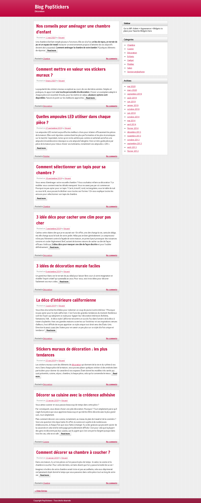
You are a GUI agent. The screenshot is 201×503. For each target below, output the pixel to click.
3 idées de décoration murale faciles (68, 266)
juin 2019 (131, 101)
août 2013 (132, 147)
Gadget (130, 60)
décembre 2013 (134, 132)
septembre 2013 (134, 143)
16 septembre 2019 (54, 178)
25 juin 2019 (51, 361)
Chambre (46, 59)
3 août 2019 (51, 306)
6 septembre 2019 (53, 272)
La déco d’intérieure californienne (66, 300)
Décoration (47, 106)
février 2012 (133, 151)
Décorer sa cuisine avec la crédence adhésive (75, 395)
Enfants (130, 56)
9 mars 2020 (51, 81)
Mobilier (46, 156)
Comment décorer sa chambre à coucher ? (73, 452)
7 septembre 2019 (53, 229)
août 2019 (132, 98)
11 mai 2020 (50, 38)
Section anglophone (136, 72)
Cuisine (46, 442)
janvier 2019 (132, 105)
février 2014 (133, 128)
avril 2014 (131, 124)
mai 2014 (131, 120)
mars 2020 (132, 90)
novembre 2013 (134, 136)
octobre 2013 (133, 140)
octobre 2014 (133, 117)
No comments (111, 59)
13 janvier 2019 (52, 401)
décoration (76, 364)
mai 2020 (131, 86)
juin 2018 (131, 113)
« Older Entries (41, 491)
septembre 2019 (134, 94)
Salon (129, 68)
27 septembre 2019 (54, 128)
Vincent (61, 38)
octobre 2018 (133, 109)
